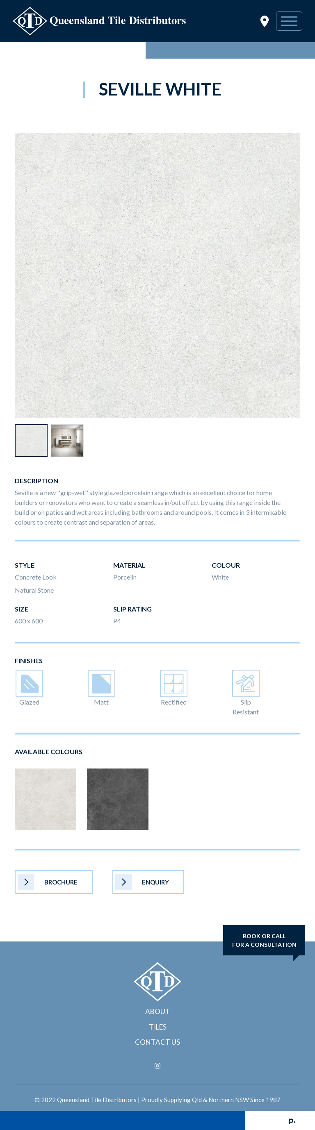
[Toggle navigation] (289, 21)
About (157, 1011)
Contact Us (157, 1042)
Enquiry (142, 882)
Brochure (48, 882)
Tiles (158, 1027)
